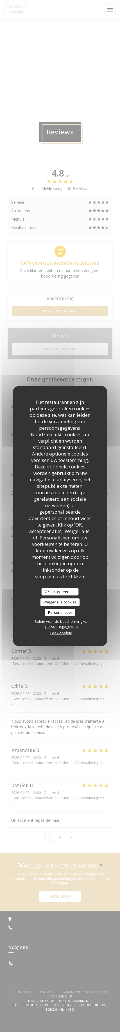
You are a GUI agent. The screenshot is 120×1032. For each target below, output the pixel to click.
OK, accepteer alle (60, 591)
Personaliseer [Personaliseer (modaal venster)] (60, 612)
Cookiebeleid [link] (61, 632)
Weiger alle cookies (60, 602)
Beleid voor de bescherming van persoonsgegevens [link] (62, 624)
